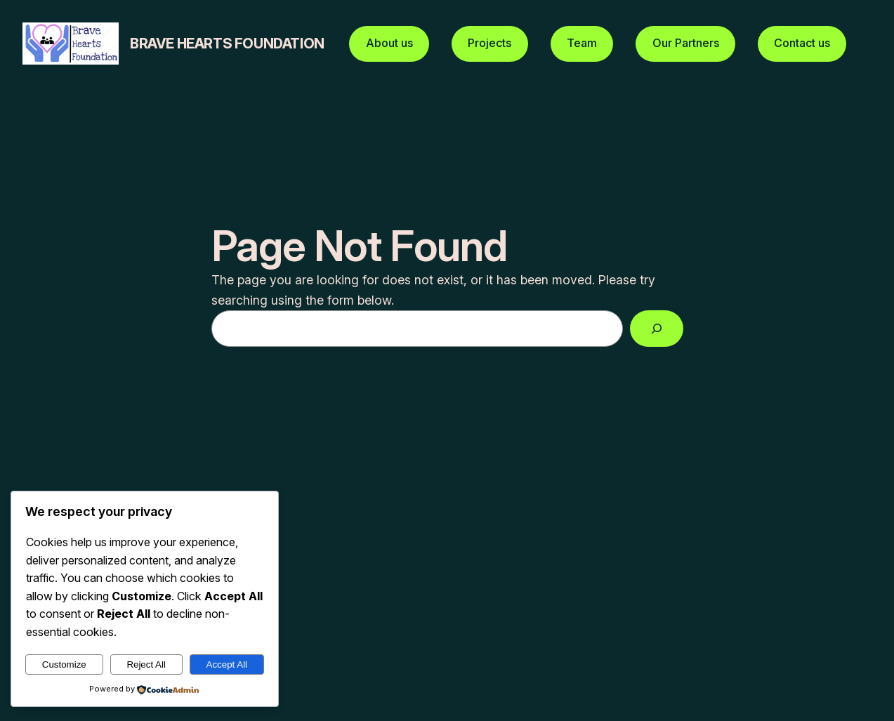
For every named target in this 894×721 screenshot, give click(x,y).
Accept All (227, 664)
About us (389, 43)
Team (582, 43)
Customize (64, 664)
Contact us (802, 43)
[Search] (656, 328)
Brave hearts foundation (227, 43)
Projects (489, 43)
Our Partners (685, 43)
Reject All (146, 664)
